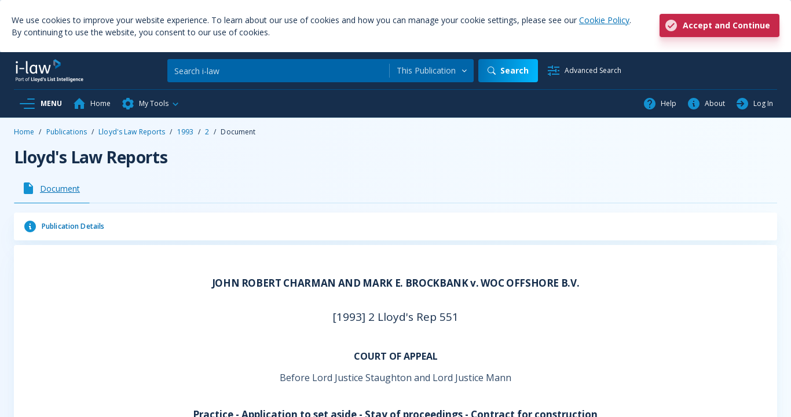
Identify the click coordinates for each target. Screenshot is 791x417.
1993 (185, 132)
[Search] (278, 70)
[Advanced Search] (584, 70)
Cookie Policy (604, 19)
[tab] (52, 188)
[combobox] (432, 70)
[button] (150, 103)
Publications (66, 132)
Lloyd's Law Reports (131, 132)
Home (24, 132)
